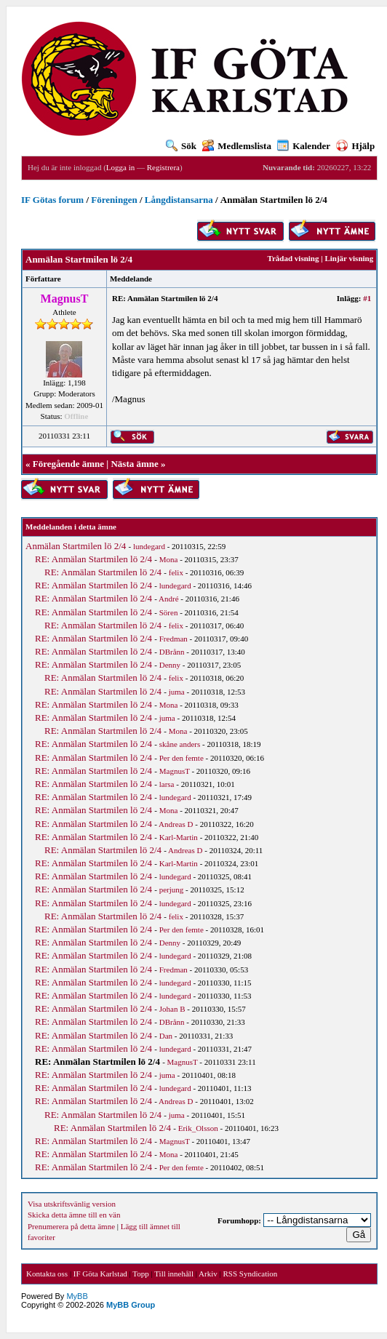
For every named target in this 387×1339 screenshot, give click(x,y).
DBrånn (172, 651)
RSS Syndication (250, 1273)
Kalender (303, 145)
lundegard (149, 546)
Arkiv (208, 1273)
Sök (181, 145)
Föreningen (114, 199)
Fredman (173, 638)
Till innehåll (173, 1273)
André (169, 598)
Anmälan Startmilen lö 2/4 (75, 545)
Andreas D (176, 824)
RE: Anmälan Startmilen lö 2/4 (93, 558)
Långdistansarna (179, 199)
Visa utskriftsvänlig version (72, 1203)
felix (176, 572)
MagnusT (174, 771)
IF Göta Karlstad (100, 1273)
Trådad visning (293, 258)
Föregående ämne (68, 463)
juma (177, 691)
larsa (167, 784)
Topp (140, 1273)
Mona (168, 559)
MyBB (76, 1296)
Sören (168, 612)
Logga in (120, 167)
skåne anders (180, 744)
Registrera (163, 167)
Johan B (172, 1008)
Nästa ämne (134, 463)
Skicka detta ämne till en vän (74, 1214)
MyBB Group (130, 1304)
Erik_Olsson (198, 1128)
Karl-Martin (178, 837)
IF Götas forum (52, 199)
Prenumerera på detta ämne (71, 1226)
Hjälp (355, 145)
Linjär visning (348, 258)
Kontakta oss (47, 1273)
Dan (165, 1035)
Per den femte (181, 758)
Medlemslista (236, 145)
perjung (171, 889)
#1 (367, 298)
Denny (169, 664)
